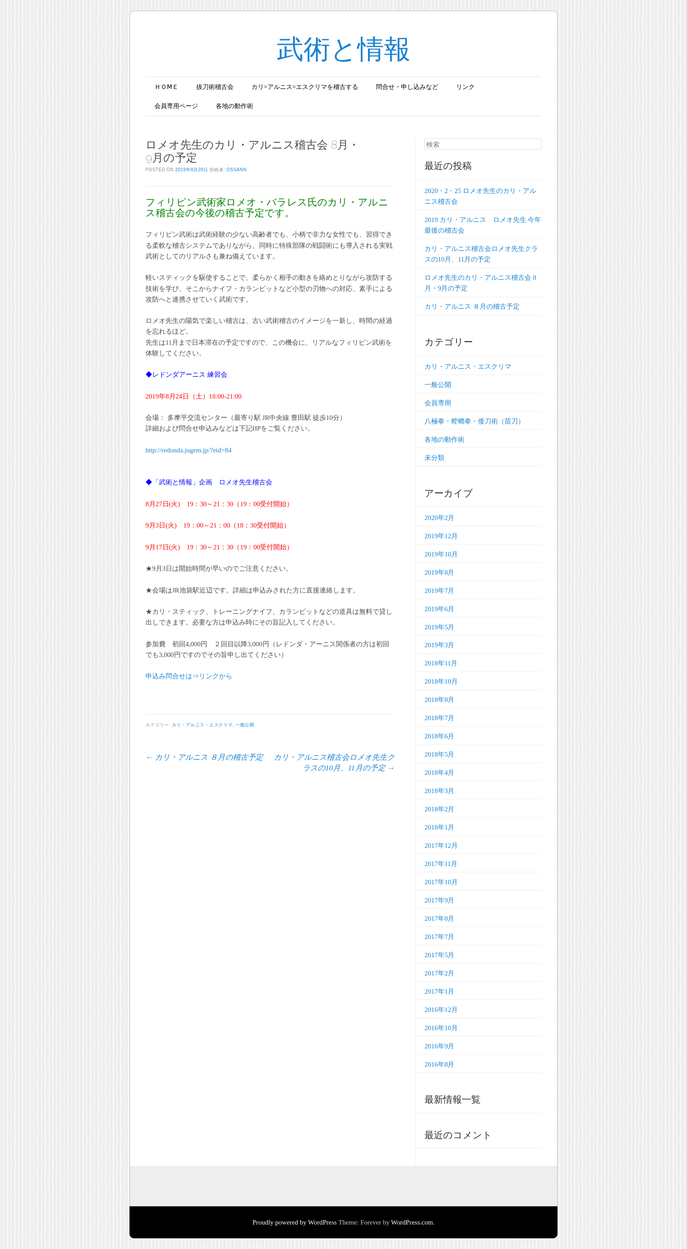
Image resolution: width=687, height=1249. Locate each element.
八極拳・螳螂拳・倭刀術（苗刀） (474, 421)
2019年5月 (439, 627)
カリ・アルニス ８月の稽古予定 (204, 757)
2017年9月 (439, 900)
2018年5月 (439, 754)
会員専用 (437, 403)
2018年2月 (439, 809)
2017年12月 (441, 845)
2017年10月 (441, 882)
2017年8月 (439, 918)
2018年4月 (439, 772)
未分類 (434, 457)
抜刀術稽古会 (215, 87)
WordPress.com (412, 1222)
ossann (236, 169)
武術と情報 (344, 48)
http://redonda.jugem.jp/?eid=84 (188, 450)
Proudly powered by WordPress (294, 1222)
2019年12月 (441, 536)
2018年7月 (439, 717)
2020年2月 (439, 517)
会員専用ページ (176, 106)
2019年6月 (439, 608)
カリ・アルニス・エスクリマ (202, 724)
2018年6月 (439, 736)
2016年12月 (441, 1009)
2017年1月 (439, 991)
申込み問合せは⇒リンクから (188, 676)
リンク (465, 87)
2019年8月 (439, 572)
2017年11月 (440, 863)
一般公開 (244, 724)
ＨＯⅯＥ (166, 87)
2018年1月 (439, 827)
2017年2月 (439, 973)
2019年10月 (441, 554)
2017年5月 (439, 955)
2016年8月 (439, 1064)
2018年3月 (439, 790)
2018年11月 (440, 663)
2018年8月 (439, 699)
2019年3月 (439, 645)
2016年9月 (439, 1046)
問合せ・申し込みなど (407, 87)
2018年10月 (441, 681)
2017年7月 (439, 936)
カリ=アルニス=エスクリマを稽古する (304, 87)
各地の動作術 (234, 106)
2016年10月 (441, 1027)
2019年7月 (439, 590)
